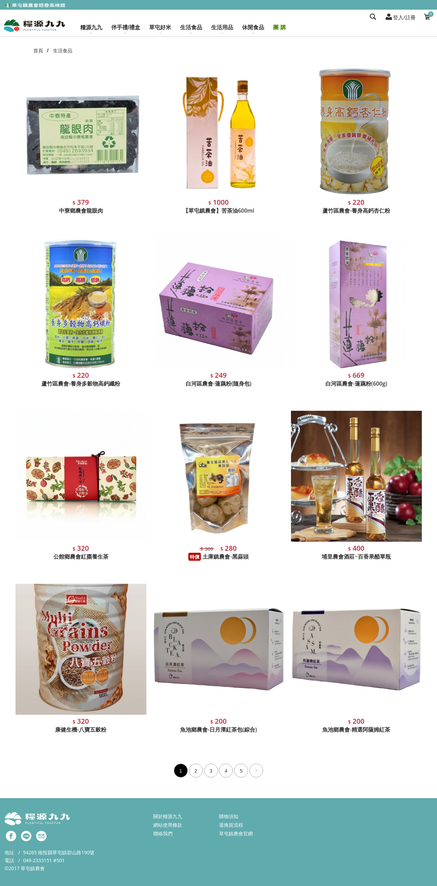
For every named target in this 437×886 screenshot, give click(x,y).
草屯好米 (160, 29)
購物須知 (228, 816)
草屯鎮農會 (33, 868)
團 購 (279, 27)
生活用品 (222, 29)
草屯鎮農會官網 (236, 833)
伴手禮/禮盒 (125, 29)
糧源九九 (91, 29)
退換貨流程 (231, 825)
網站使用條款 (167, 825)
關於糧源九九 (167, 816)
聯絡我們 (163, 833)
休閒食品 (253, 29)
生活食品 (191, 29)
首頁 (38, 50)
